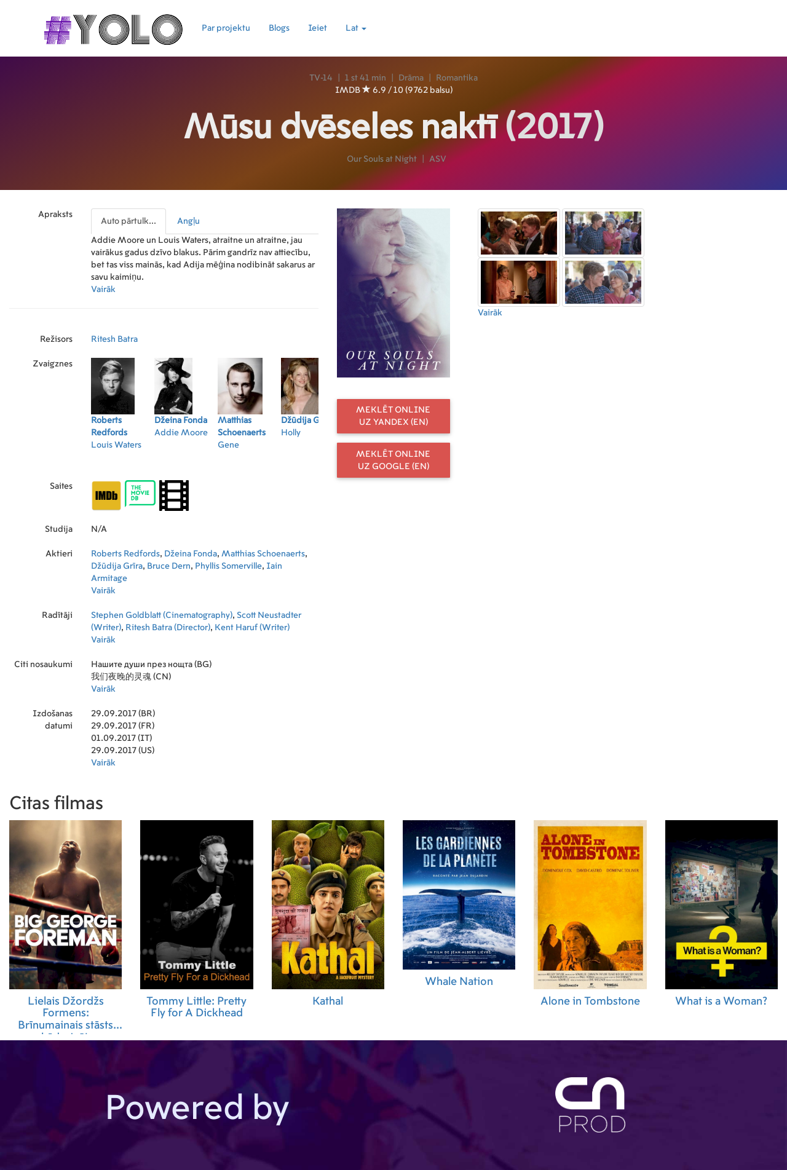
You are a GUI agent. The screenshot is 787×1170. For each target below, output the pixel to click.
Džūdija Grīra (117, 566)
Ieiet (317, 28)
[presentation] (129, 221)
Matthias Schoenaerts (263, 554)
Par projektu (226, 28)
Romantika (457, 78)
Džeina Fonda (190, 554)
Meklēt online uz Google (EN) (393, 460)
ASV (437, 159)
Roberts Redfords (125, 554)
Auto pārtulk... (128, 221)
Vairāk (103, 289)
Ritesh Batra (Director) (167, 627)
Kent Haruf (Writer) (252, 627)
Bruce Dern (169, 566)
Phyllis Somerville (228, 566)
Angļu (188, 221)
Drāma (411, 78)
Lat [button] (356, 28)
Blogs (279, 28)
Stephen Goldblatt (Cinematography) (161, 615)
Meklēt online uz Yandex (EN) (393, 416)
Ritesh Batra (114, 339)
